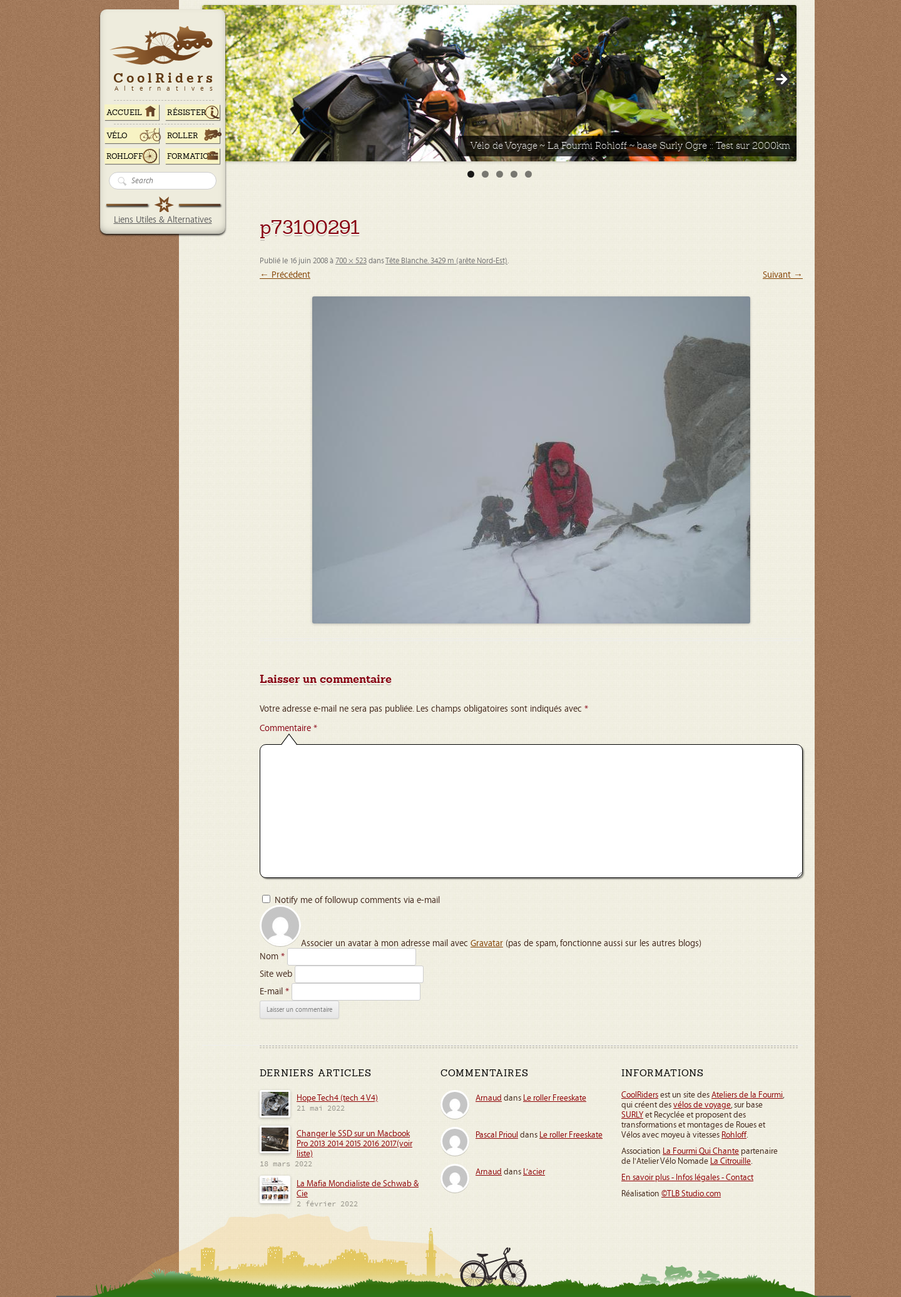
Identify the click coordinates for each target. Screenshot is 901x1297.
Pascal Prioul (497, 1135)
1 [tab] (470, 174)
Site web (276, 974)
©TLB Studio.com (691, 1193)
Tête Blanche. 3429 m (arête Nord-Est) (446, 261)
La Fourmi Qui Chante (701, 1151)
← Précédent (285, 275)
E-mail (274, 991)
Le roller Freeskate (554, 1098)
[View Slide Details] (499, 83)
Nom (272, 956)
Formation (191, 156)
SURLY (632, 1115)
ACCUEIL (124, 113)
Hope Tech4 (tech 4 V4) (337, 1098)
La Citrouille (730, 1161)
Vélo (117, 136)
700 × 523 (351, 261)
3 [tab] (499, 174)
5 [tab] (528, 174)
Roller (182, 136)
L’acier (534, 1172)
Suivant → (783, 275)
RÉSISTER (186, 113)
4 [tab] (514, 174)
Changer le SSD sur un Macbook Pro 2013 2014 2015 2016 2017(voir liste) (354, 1143)
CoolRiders (639, 1095)
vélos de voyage (702, 1105)
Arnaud (489, 1098)
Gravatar (487, 943)
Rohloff (124, 156)
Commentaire (288, 728)
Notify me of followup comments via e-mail (357, 900)
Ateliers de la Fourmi (747, 1095)
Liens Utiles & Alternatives (163, 220)
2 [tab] (485, 174)
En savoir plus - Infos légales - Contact (687, 1177)
